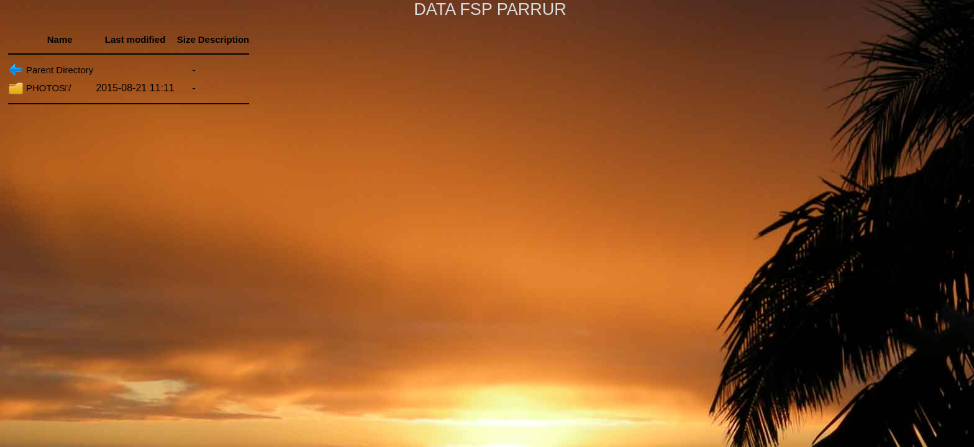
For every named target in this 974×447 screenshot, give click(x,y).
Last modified (135, 39)
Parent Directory (59, 70)
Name (60, 39)
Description (224, 39)
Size (186, 39)
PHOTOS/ (48, 88)
